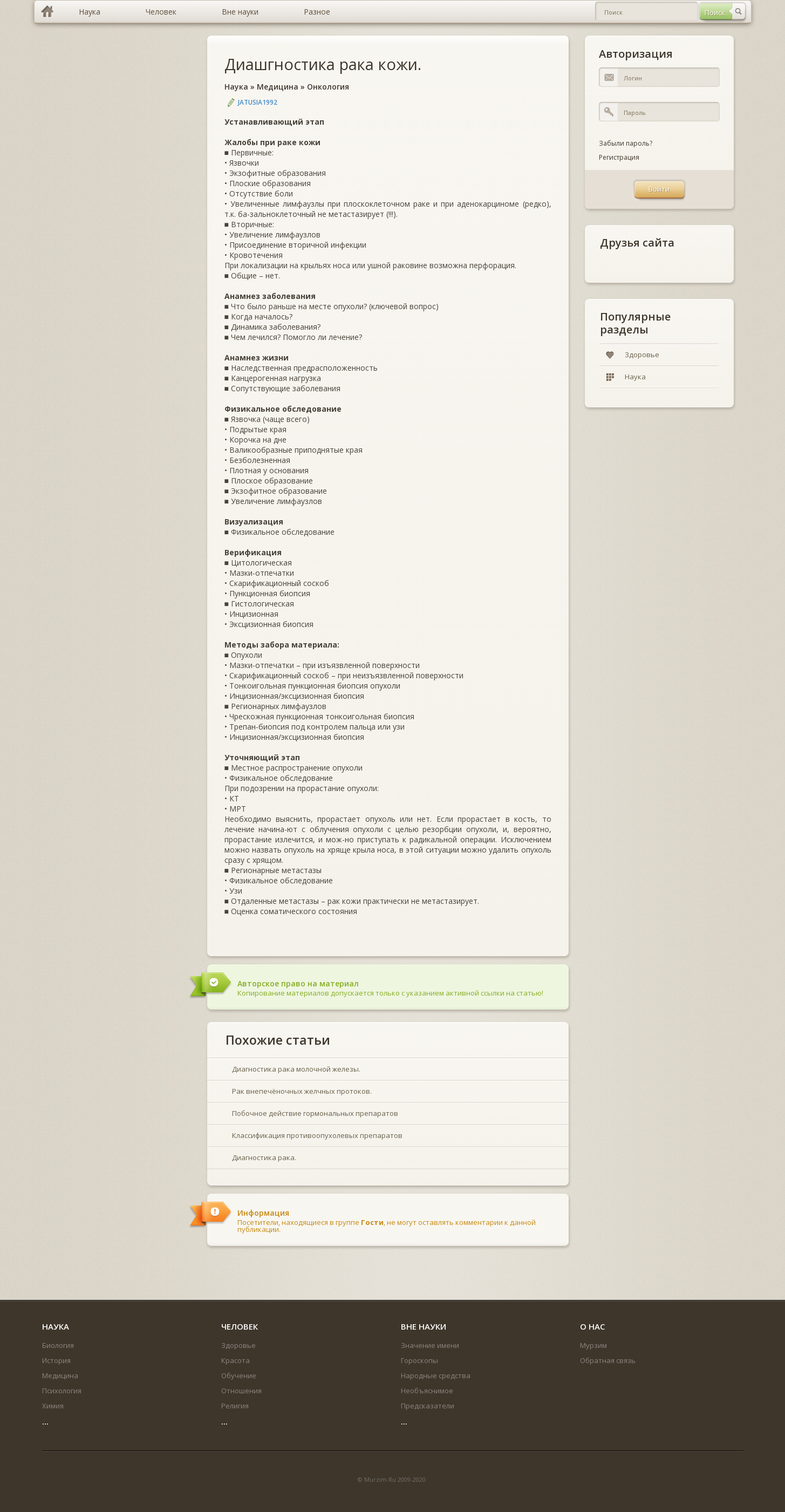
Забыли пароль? (625, 143)
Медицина (277, 86)
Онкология (328, 86)
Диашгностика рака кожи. (322, 63)
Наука (236, 86)
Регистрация (619, 157)
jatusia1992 (257, 102)
